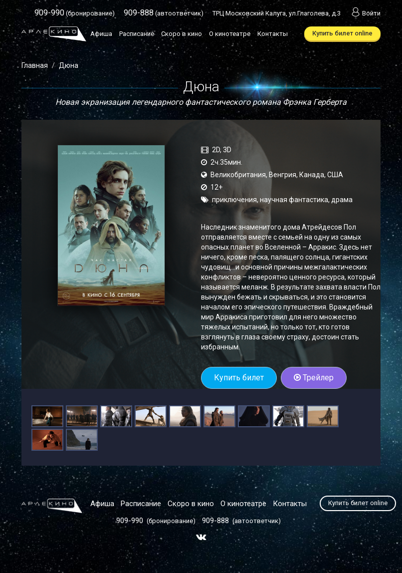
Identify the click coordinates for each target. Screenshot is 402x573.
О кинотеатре (229, 33)
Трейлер (314, 377)
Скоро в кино (181, 33)
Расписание (136, 33)
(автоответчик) (163, 13)
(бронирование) (74, 13)
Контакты (272, 33)
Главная (34, 65)
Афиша (101, 33)
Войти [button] (365, 13)
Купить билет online (342, 33)
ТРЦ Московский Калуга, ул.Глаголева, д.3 (276, 13)
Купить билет (239, 377)
